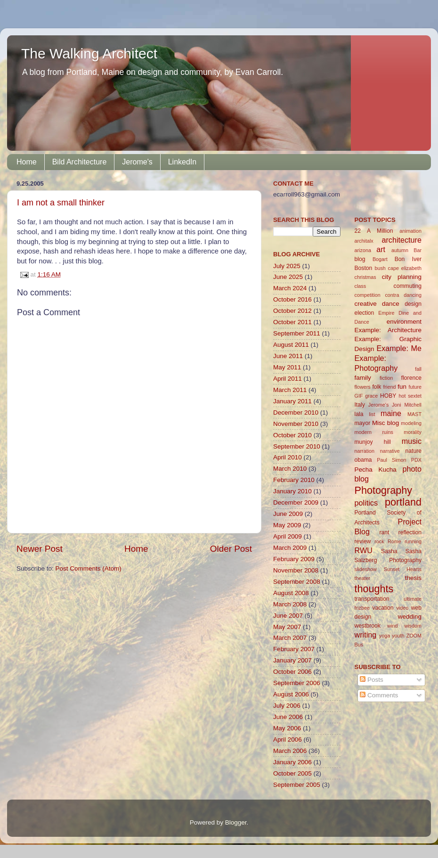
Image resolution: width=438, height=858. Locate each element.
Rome (394, 541)
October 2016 (292, 299)
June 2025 (288, 276)
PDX (416, 460)
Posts (371, 679)
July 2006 (286, 705)
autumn (399, 250)
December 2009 (295, 502)
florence (411, 378)
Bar (418, 250)
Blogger (236, 822)
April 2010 (287, 457)
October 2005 (292, 773)
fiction (386, 378)
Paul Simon (391, 460)
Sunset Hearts (403, 569)
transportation (372, 599)
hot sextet (410, 396)
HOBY (388, 395)
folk (376, 387)
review (363, 541)
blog (360, 259)
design (413, 304)
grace (371, 396)
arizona (363, 250)
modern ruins (374, 432)
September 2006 (296, 682)
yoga (384, 635)
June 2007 (288, 615)
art (380, 249)
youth (398, 635)
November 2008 (295, 570)
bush (379, 268)
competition (368, 295)
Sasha (389, 551)
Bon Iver (408, 259)
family (363, 377)
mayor (363, 423)
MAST (414, 414)
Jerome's (137, 162)
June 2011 (288, 356)
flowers (363, 387)
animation (410, 231)
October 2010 (292, 435)
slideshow (366, 569)
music (412, 441)
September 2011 (296, 333)
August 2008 (291, 593)
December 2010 (295, 412)
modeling (411, 423)
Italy (360, 404)
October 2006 (292, 671)
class (360, 286)
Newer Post (39, 549)
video (402, 608)
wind (392, 626)
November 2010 (295, 423)
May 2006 (287, 728)
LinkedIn (182, 162)
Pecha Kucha (376, 469)
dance (390, 303)
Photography (383, 490)
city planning (402, 276)
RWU (364, 550)
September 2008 (296, 581)
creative (366, 303)
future (415, 387)
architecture (401, 240)
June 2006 (288, 716)
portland (403, 502)
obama (363, 460)
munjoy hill (373, 442)
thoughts (374, 589)
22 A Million (374, 231)
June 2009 (288, 513)
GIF (359, 396)
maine (391, 413)
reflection (410, 532)
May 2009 (287, 525)
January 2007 (292, 660)
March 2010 (290, 468)
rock (379, 541)
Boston (364, 268)
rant (384, 532)
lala (359, 414)
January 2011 (292, 401)
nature (414, 451)
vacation (382, 608)
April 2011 (287, 378)
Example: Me (399, 348)
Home (26, 162)
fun (401, 386)
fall (418, 369)
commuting (408, 286)
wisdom (413, 626)
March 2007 (290, 637)
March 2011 (290, 389)
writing (366, 634)
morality (413, 432)
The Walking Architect (89, 53)
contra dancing (403, 295)
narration (365, 451)
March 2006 (290, 750)
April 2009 (287, 536)
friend (389, 387)
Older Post (231, 549)
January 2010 (292, 491)
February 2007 (294, 649)
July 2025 (286, 266)
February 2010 (294, 479)
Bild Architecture (79, 162)
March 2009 (290, 547)
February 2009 (294, 559)
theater (363, 578)
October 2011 (292, 322)
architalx (364, 241)
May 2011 (287, 367)
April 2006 (287, 739)
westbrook (368, 625)
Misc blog (385, 422)
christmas (365, 277)
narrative (390, 451)
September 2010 (296, 446)
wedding (410, 616)
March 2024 (290, 288)
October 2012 (292, 310)
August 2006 (291, 694)
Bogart (380, 259)
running (413, 541)
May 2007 (287, 626)
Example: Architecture (388, 330)
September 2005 (296, 784)
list (372, 414)
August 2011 (291, 344)
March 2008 (290, 604)
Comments (379, 695)
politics (366, 502)
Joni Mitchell (407, 405)
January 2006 (292, 762)
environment (404, 321)
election (364, 313)
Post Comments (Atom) (89, 568)
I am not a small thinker (61, 202)
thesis (413, 577)
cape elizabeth (405, 268)
